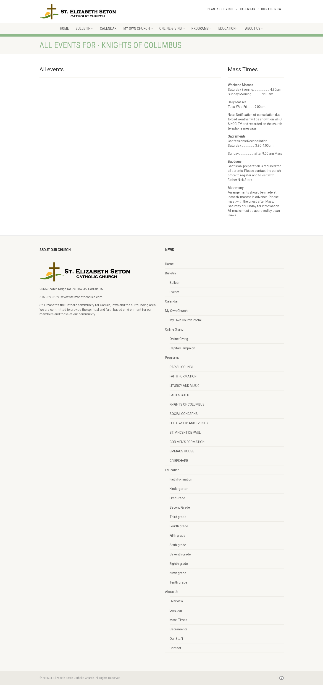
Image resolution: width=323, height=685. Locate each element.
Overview (176, 601)
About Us (254, 28)
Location (176, 610)
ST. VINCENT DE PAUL (185, 432)
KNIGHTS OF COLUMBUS (187, 404)
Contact (175, 648)
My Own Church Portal (186, 320)
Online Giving (171, 28)
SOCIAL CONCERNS (184, 414)
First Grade (177, 498)
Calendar (247, 9)
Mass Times (178, 620)
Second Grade (180, 507)
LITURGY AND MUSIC (185, 386)
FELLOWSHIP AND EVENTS (189, 423)
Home (64, 28)
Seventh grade (180, 554)
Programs (201, 28)
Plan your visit (220, 9)
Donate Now (271, 9)
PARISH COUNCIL (182, 367)
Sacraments (178, 629)
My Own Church (137, 28)
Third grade (178, 517)
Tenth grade (178, 582)
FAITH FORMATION (183, 376)
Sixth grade (178, 545)
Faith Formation (181, 479)
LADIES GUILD (179, 395)
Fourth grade (179, 526)
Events (174, 292)
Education (228, 28)
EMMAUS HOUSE (182, 451)
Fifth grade (177, 535)
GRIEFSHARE (179, 460)
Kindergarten (179, 489)
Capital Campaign (182, 348)
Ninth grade (178, 573)
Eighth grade (179, 564)
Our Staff (176, 638)
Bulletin (84, 28)
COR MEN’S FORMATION (187, 442)
